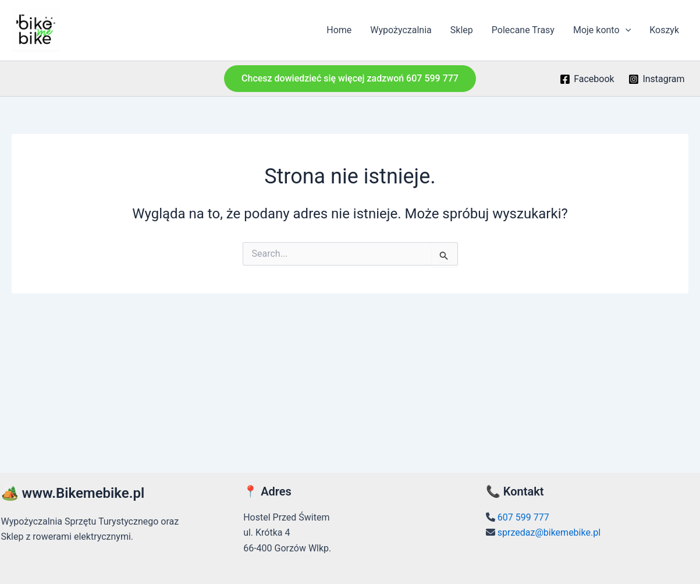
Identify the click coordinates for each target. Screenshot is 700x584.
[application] (625, 30)
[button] (350, 78)
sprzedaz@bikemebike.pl (549, 532)
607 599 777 (523, 517)
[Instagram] (656, 79)
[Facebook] (587, 79)
